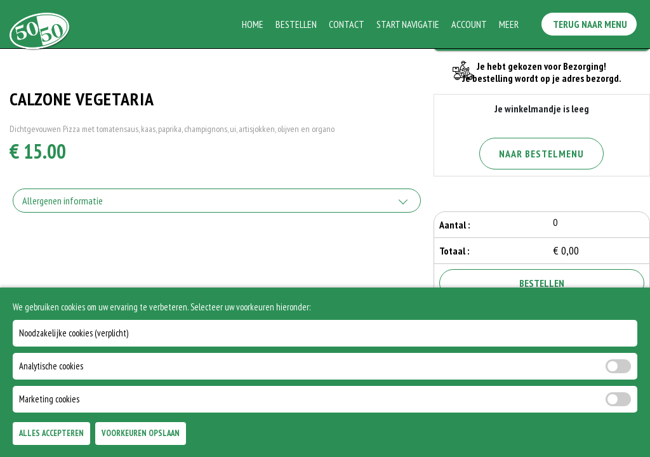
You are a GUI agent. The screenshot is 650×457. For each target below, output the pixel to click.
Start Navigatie (409, 24)
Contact (348, 24)
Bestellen (297, 24)
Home (254, 24)
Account (470, 24)
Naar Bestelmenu (541, 153)
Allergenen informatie (62, 200)
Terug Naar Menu (592, 21)
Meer (510, 24)
